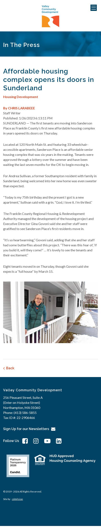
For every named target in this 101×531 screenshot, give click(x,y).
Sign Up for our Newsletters (26, 429)
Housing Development (20, 97)
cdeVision (17, 499)
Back (10, 368)
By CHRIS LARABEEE (19, 108)
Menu (93, 8)
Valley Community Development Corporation (50, 16)
